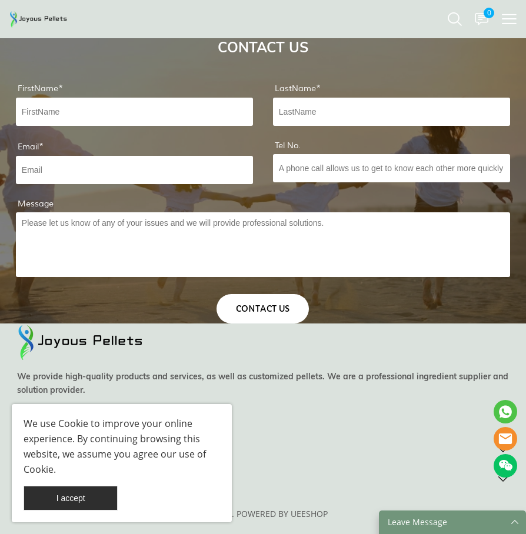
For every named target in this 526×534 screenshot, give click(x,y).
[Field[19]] (391, 168)
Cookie (73, 423)
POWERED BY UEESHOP (282, 513)
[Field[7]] (134, 112)
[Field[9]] (134, 170)
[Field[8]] (391, 112)
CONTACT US (262, 308)
